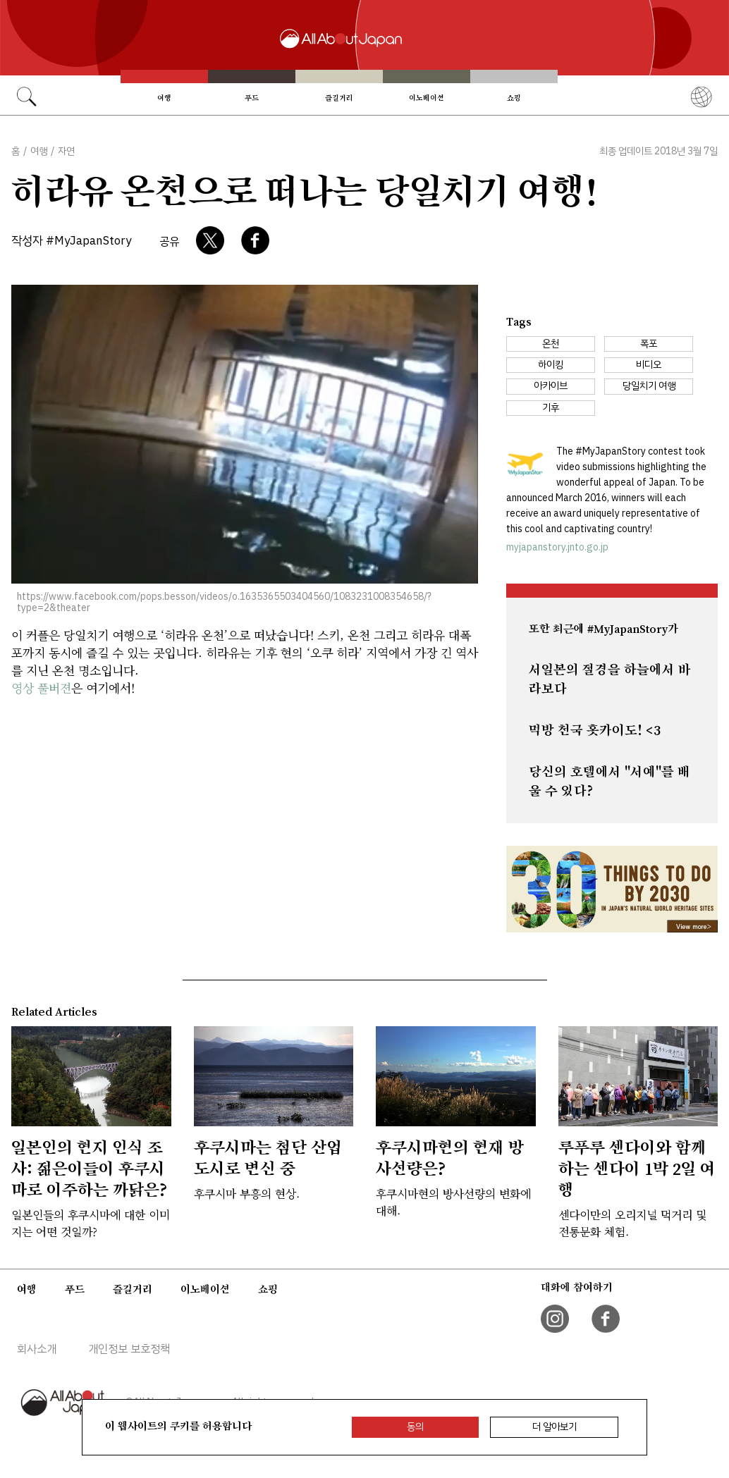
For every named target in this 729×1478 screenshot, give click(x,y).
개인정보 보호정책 (129, 1349)
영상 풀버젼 (41, 687)
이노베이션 (426, 98)
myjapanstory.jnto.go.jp (557, 547)
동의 (415, 1427)
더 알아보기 (554, 1427)
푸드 (252, 98)
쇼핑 (514, 98)
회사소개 (36, 1349)
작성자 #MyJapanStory (71, 241)
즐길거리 (339, 98)
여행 (164, 98)
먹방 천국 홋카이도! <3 (595, 730)
